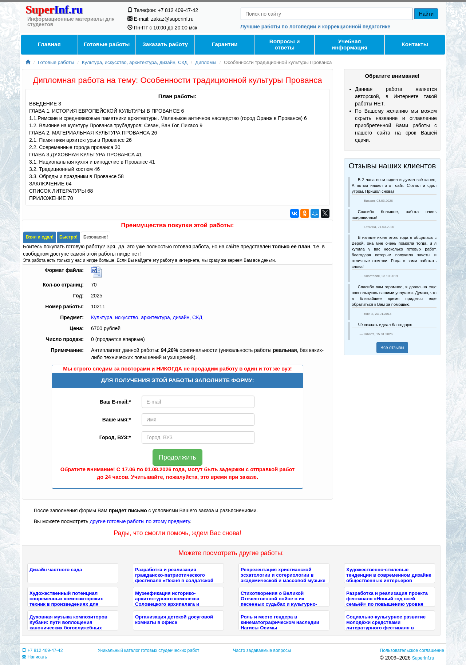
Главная (49, 44)
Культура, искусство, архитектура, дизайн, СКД (134, 62)
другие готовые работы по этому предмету (140, 521)
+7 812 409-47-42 (42, 650)
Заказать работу (165, 44)
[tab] (39, 237)
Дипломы (205, 62)
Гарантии (225, 44)
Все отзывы (392, 347)
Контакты (415, 44)
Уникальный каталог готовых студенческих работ (148, 650)
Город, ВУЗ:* (115, 437)
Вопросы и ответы (284, 44)
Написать (34, 657)
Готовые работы (107, 44)
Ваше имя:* (116, 419)
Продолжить (177, 457)
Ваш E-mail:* (115, 402)
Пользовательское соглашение (412, 650)
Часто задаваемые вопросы (262, 650)
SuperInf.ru (423, 658)
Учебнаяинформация (349, 44)
